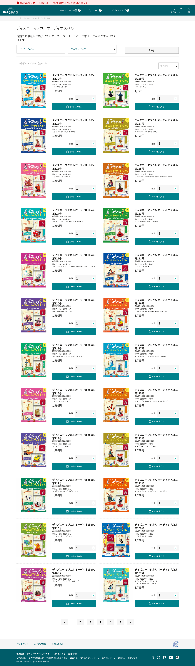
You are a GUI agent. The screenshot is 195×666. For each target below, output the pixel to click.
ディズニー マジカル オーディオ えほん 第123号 (156, 211)
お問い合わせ (58, 644)
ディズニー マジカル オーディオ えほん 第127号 (156, 121)
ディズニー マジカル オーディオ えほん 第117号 (156, 346)
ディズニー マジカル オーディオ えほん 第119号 (156, 301)
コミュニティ (59, 653)
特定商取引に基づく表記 (56, 657)
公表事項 (74, 657)
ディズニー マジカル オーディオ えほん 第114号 (73, 436)
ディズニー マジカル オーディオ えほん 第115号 (156, 391)
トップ (18, 18)
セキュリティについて (89, 657)
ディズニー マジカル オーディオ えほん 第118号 (73, 346)
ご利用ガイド (22, 644)
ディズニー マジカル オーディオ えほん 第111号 (156, 481)
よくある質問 (40, 644)
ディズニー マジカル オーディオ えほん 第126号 (73, 166)
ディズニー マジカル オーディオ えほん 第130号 (73, 76)
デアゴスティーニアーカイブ (39, 653)
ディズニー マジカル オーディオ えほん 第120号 (73, 301)
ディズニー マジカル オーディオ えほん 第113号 (156, 436)
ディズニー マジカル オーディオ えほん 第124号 (73, 211)
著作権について (108, 657)
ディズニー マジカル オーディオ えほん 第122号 (73, 256)
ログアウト (133, 657)
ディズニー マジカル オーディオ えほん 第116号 (73, 391)
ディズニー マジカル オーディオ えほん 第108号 (73, 571)
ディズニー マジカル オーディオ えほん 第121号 (156, 256)
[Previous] (64, 622)
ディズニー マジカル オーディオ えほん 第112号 (73, 481)
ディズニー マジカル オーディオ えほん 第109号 (156, 526)
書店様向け (73, 653)
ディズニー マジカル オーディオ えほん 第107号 (156, 571)
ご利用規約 (21, 657)
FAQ (151, 50)
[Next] (130, 622)
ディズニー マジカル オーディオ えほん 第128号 (73, 121)
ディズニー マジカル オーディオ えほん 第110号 (73, 526)
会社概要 (121, 657)
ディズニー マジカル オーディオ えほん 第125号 (156, 166)
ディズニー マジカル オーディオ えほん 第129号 (156, 76)
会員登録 (20, 653)
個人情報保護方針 (36, 657)
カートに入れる (75, 106)
